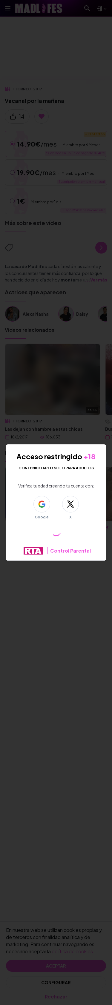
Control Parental (70, 551)
